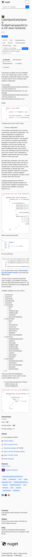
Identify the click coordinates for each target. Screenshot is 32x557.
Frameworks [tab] (17, 60)
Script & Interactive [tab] (20, 43)
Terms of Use (22, 553)
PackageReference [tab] (20, 40)
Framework (12, 479)
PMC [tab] (11, 40)
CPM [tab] (4, 43)
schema (18, 487)
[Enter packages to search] (14, 6)
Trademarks (18, 555)
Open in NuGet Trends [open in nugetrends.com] (11, 455)
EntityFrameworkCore (21, 482)
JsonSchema (7, 490)
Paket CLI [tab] (10, 43)
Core (19, 479)
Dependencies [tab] (7, 63)
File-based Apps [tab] (7, 45)
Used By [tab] (18, 63)
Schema (5, 487)
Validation (16, 490)
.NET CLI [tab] (5, 40)
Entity (4, 479)
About (15, 553)
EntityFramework (15, 485)
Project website (8, 441)
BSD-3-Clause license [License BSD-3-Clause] (11, 444)
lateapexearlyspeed (12, 470)
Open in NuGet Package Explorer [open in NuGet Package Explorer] (14, 451)
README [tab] (6, 60)
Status (4, 519)
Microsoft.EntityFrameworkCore (13, 476)
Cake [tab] (14, 45)
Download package (10, 448)
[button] (25, 48)
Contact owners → (7, 466)
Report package (9, 458)
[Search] (27, 6)
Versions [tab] (6, 67)
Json (24, 485)
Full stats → (5, 419)
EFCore (5, 485)
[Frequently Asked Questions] (3, 528)
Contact (5, 510)
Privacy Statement (7, 555)
